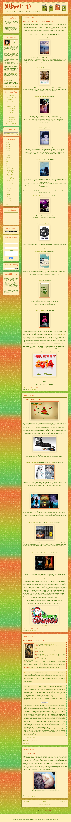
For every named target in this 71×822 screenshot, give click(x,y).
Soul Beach (35, 491)
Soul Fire (41, 491)
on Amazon (46, 644)
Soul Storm (45, 491)
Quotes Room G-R (11, 121)
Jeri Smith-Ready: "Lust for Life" (34, 640)
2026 (7, 142)
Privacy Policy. (11, 31)
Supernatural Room (11, 101)
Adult (35, 742)
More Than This (49, 522)
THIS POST (14, 73)
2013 (7, 167)
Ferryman (41, 37)
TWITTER (13, 79)
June (8, 192)
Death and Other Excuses (41, 310)
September (9, 186)
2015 (7, 163)
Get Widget (16, 134)
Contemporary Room (11, 106)
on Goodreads (52, 644)
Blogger (55, 819)
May (8, 194)
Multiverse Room (11, 108)
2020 (7, 154)
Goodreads (51, 650)
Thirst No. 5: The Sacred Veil (32, 462)
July (8, 190)
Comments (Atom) (48, 810)
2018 (7, 157)
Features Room (11, 117)
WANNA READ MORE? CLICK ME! (30, 737)
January (8, 201)
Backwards (46, 553)
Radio (60, 742)
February (9, 200)
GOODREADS (7, 79)
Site (48, 650)
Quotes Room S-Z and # (11, 123)
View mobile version (44, 804)
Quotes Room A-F (11, 119)
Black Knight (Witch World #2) (40, 195)
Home (44, 801)
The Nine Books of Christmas (33, 399)
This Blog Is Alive (29, 753)
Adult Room (11, 115)
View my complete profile (11, 86)
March (8, 198)
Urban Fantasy (26, 743)
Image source (44, 377)
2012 (7, 204)
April (8, 196)
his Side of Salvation (40, 251)
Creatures (39, 742)
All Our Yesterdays (33, 522)
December (9, 168)
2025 (7, 144)
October (8, 185)
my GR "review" (62, 334)
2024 (7, 146)
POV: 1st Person (54, 742)
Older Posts (63, 801)
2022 (7, 150)
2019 (7, 155)
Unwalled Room (11, 112)
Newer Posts (26, 801)
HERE (5, 85)
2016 (7, 161)
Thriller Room (11, 110)
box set (44, 452)
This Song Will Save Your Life (41, 96)
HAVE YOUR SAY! (34, 387)
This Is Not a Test (39, 159)
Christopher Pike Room (11, 97)
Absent (33, 553)
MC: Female (44, 742)
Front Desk (11, 95)
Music (49, 742)
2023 (7, 148)
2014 (7, 165)
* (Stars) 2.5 (30, 742)
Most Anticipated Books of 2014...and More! (38, 22)
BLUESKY (6, 80)
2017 (7, 159)
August (8, 188)
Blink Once (41, 128)
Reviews (64, 742)
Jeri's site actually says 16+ (49, 654)
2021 (7, 152)
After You (41, 280)
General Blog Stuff (32, 389)
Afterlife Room (11, 99)
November (9, 183)
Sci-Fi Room (11, 104)
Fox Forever (51, 462)
